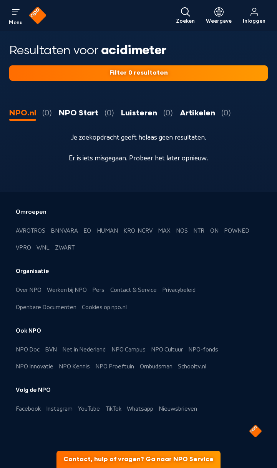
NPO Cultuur (167, 349)
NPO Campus (128, 349)
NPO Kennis (74, 366)
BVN (51, 349)
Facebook (28, 409)
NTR (198, 231)
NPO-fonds (203, 349)
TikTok (113, 409)
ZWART (65, 248)
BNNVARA (64, 231)
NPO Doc (28, 349)
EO (87, 231)
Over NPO (28, 290)
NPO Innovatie (34, 366)
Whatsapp (140, 409)
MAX (164, 231)
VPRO (23, 248)
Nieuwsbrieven (178, 409)
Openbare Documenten (46, 307)
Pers (98, 290)
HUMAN (107, 231)
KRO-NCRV (138, 231)
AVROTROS (30, 231)
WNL (43, 248)
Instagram (59, 409)
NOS (182, 231)
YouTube (89, 409)
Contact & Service (133, 290)
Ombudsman (156, 366)
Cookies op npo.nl (104, 307)
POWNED (236, 231)
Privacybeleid (179, 290)
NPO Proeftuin (114, 366)
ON (214, 231)
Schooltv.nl (192, 366)
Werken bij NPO (67, 290)
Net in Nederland (84, 349)
